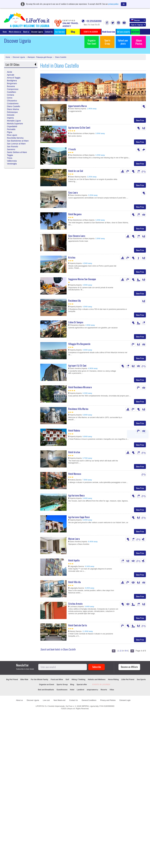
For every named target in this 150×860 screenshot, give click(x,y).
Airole (9, 72)
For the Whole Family (39, 680)
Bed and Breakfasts (46, 690)
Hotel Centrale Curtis (77, 625)
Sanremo (11, 149)
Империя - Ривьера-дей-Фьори (40, 57)
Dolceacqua (12, 112)
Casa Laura (73, 192)
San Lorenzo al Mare (16, 143)
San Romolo (12, 146)
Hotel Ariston (74, 452)
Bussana (11, 86)
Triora (9, 158)
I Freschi (72, 149)
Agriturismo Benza (76, 495)
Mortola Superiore (15, 123)
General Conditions (89, 700)
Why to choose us (15, 31)
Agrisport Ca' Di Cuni (77, 365)
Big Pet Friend (12, 680)
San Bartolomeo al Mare (18, 141)
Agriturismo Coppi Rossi (79, 517)
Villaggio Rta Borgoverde (79, 344)
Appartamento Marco (77, 106)
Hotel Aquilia (74, 560)
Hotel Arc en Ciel (75, 171)
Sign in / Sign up (138, 24)
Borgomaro (12, 83)
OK (124, 4)
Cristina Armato (75, 603)
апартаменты (92, 690)
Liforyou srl (71, 709)
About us (26, 31)
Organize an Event (46, 685)
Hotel (72, 690)
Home (5, 31)
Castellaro (11, 92)
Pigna (9, 132)
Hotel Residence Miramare (80, 387)
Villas (112, 690)
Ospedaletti (12, 126)
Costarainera (12, 103)
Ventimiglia (12, 164)
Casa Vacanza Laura (76, 236)
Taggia (10, 155)
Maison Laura (74, 538)
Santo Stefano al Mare (17, 152)
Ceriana (10, 95)
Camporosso (12, 89)
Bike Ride (24, 680)
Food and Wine (57, 680)
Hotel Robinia (74, 430)
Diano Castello (60, 57)
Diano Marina (13, 109)
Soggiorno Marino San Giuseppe (82, 279)
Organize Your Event (91, 42)
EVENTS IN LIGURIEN (101, 685)
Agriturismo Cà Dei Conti (79, 127)
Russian (138, 20)
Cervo (9, 98)
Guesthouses (62, 690)
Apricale (10, 75)
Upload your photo (123, 42)
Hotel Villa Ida (74, 582)
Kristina (71, 257)
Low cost (46, 700)
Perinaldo (11, 129)
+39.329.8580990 (92, 21)
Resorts (104, 690)
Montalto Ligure (14, 121)
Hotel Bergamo (74, 214)
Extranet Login (124, 700)
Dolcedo (10, 115)
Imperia (10, 118)
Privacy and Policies (108, 700)
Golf (67, 680)
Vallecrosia (12, 161)
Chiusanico (12, 100)
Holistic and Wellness (96, 680)
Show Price (140, 120)
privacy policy (113, 3)
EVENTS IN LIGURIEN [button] (90, 31)
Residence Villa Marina (78, 409)
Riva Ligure (12, 135)
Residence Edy (74, 300)
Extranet (135, 31)
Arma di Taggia (13, 78)
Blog (72, 685)
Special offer (82, 685)
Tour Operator (60, 31)
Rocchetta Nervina (15, 138)
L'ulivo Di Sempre (75, 322)
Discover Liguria (37, 31)
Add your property (123, 31)
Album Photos (138, 42)
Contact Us (49, 31)
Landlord (80, 690)
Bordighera (12, 80)
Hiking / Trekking (78, 680)
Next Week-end (59, 700)
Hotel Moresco (74, 474)
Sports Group (107, 42)
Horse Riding (113, 680)
